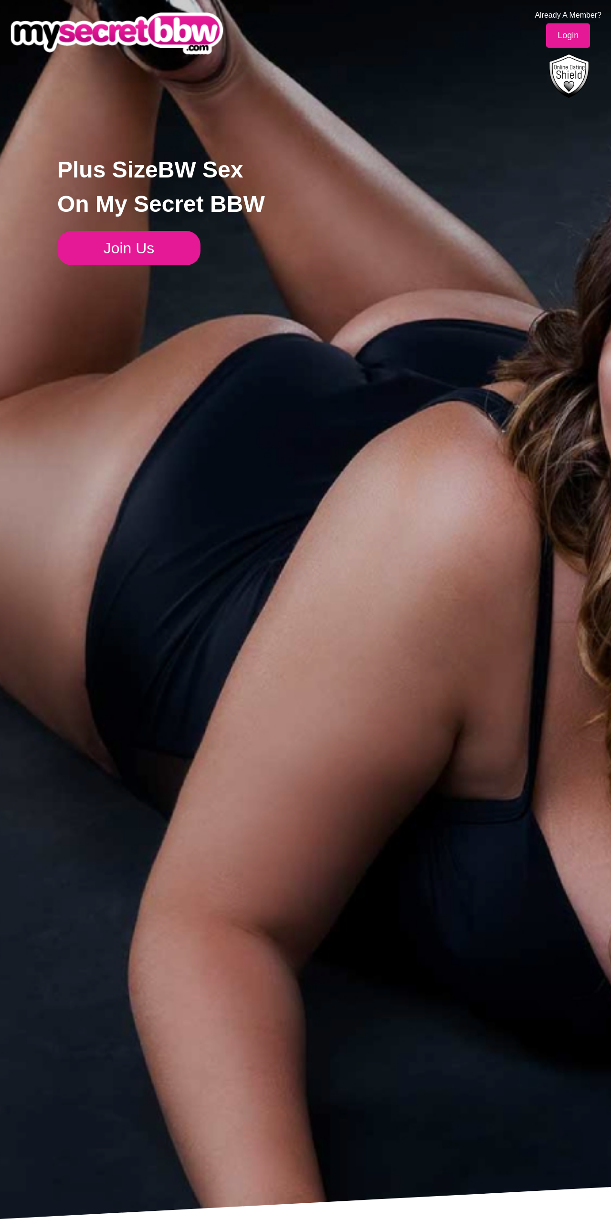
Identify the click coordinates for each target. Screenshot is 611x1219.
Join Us (129, 248)
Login (568, 35)
